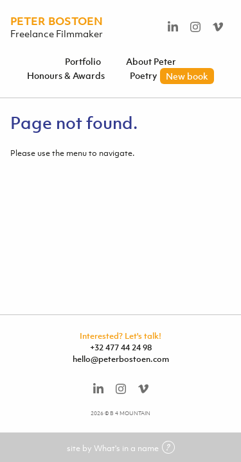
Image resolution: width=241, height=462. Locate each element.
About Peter (151, 61)
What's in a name (134, 448)
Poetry (172, 75)
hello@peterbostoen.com (121, 359)
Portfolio (83, 61)
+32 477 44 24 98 (121, 347)
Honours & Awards (66, 75)
